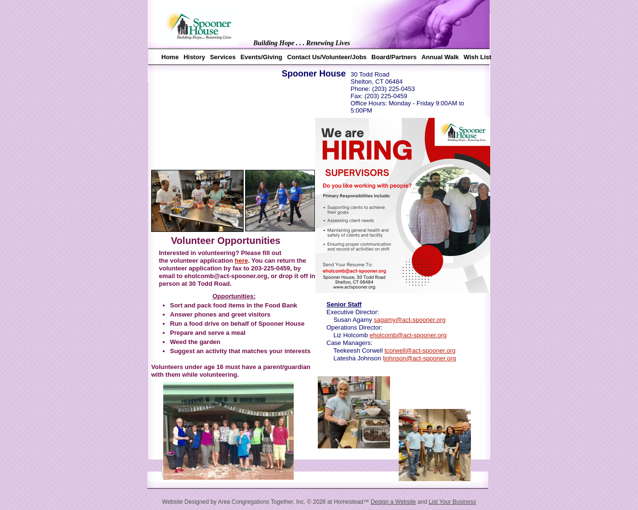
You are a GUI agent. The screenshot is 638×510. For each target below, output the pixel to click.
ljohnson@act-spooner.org (419, 358)
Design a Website (393, 501)
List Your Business (452, 501)
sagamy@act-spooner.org (409, 319)
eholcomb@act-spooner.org (408, 335)
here (240, 260)
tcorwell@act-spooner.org (420, 350)
